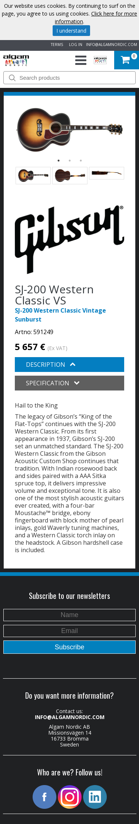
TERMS (56, 44)
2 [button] (69, 160)
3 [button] (81, 160)
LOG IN (74, 44)
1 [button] (58, 160)
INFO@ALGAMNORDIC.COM (111, 44)
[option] (69, 130)
